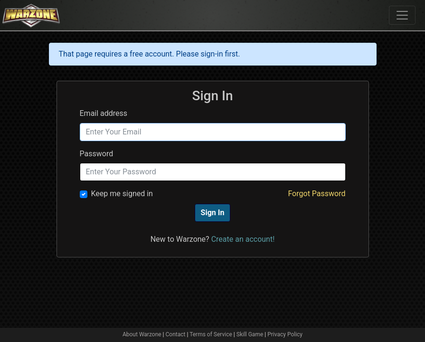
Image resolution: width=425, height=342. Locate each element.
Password (96, 153)
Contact (176, 334)
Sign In (213, 212)
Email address (104, 113)
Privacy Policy (284, 334)
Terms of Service (210, 334)
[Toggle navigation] (402, 15)
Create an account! (243, 239)
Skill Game (250, 334)
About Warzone (142, 334)
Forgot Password (316, 193)
